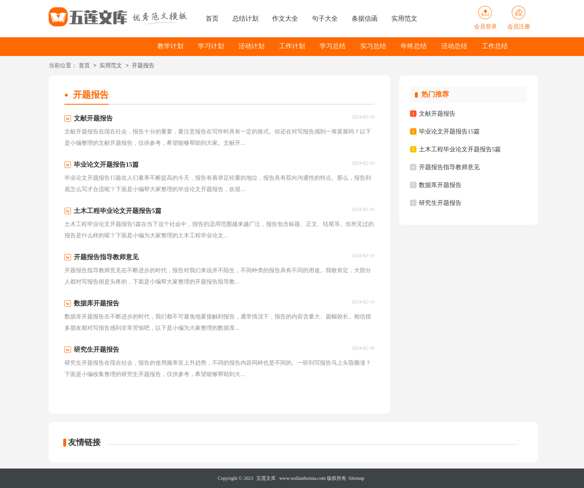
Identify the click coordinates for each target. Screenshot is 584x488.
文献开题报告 (437, 113)
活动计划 (251, 46)
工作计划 (292, 46)
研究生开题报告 (440, 203)
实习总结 (373, 46)
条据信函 (365, 18)
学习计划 (211, 46)
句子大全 (325, 18)
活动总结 (454, 46)
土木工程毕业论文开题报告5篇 (460, 149)
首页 (212, 18)
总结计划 (245, 18)
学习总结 (333, 46)
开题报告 (143, 66)
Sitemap (356, 478)
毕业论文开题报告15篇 (449, 131)
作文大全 (285, 18)
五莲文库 (266, 478)
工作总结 (495, 46)
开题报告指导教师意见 (449, 167)
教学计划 (170, 46)
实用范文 (404, 18)
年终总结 (414, 46)
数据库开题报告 (440, 185)
